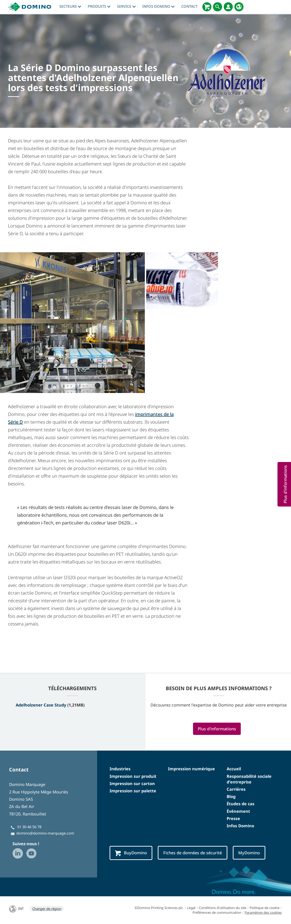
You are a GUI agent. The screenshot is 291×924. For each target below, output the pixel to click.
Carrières (236, 789)
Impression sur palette (133, 790)
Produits (99, 6)
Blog (231, 796)
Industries (120, 768)
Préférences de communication (217, 912)
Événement (238, 811)
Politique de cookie (264, 907)
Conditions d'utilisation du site (222, 907)
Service (126, 6)
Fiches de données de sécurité (192, 852)
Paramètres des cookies (263, 912)
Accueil (234, 768)
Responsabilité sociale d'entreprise (249, 779)
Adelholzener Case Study (41, 705)
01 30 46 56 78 (29, 826)
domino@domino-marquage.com (45, 833)
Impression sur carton (132, 783)
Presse (233, 818)
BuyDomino (131, 853)
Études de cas (240, 803)
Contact (189, 6)
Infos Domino (158, 6)
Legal (191, 907)
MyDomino (249, 852)
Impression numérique (191, 768)
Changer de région (46, 908)
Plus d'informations (217, 728)
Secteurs (70, 6)
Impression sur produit (133, 776)
